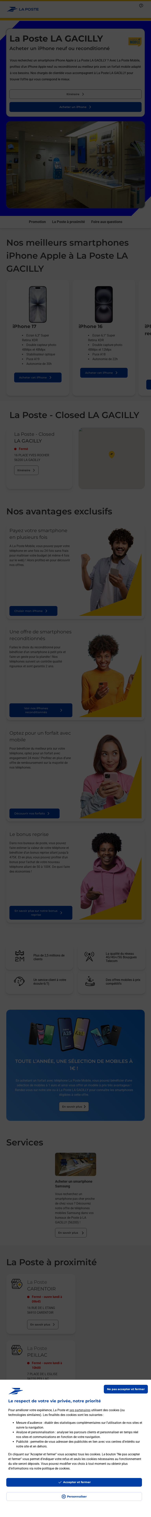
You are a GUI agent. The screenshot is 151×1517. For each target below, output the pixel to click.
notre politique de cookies (52, 1468)
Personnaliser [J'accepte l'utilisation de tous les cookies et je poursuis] (77, 1496)
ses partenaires (79, 1410)
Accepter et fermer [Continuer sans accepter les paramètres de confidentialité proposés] (77, 1482)
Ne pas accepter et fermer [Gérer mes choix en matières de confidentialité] (126, 1389)
